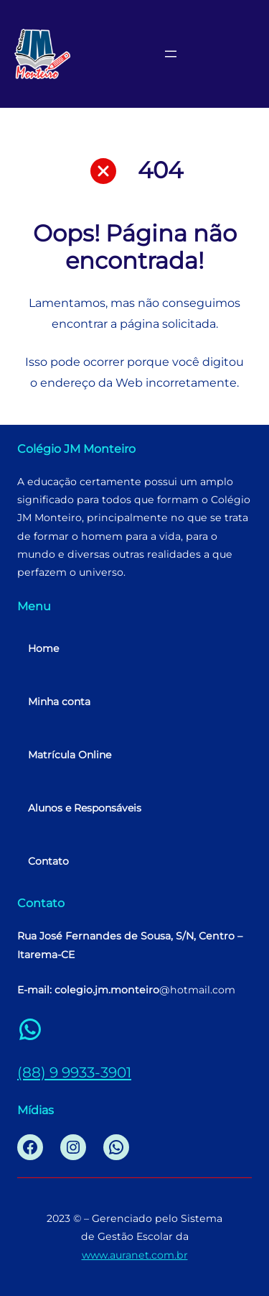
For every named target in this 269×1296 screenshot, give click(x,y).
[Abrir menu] (170, 54)
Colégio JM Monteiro (76, 448)
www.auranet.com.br (135, 1255)
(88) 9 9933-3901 (74, 1072)
